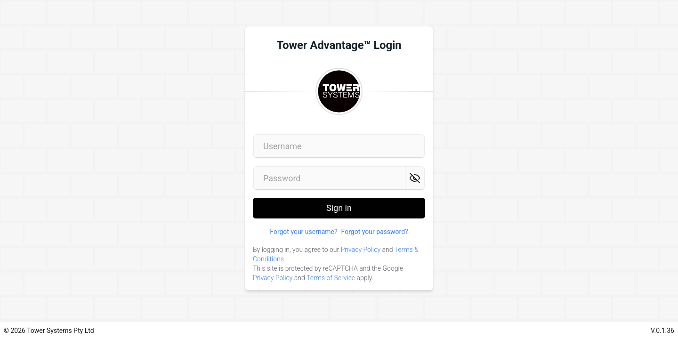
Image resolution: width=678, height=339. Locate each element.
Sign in (339, 210)
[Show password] (414, 178)
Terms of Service (331, 278)
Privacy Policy (360, 249)
